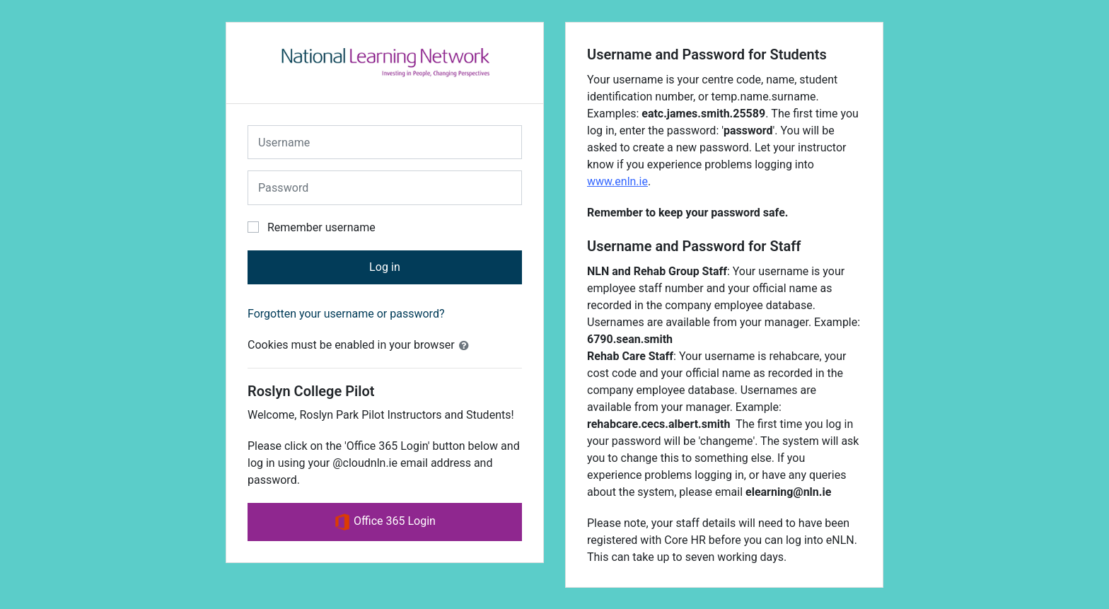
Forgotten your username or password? (346, 313)
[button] (467, 346)
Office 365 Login (385, 522)
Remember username (321, 227)
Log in (384, 267)
